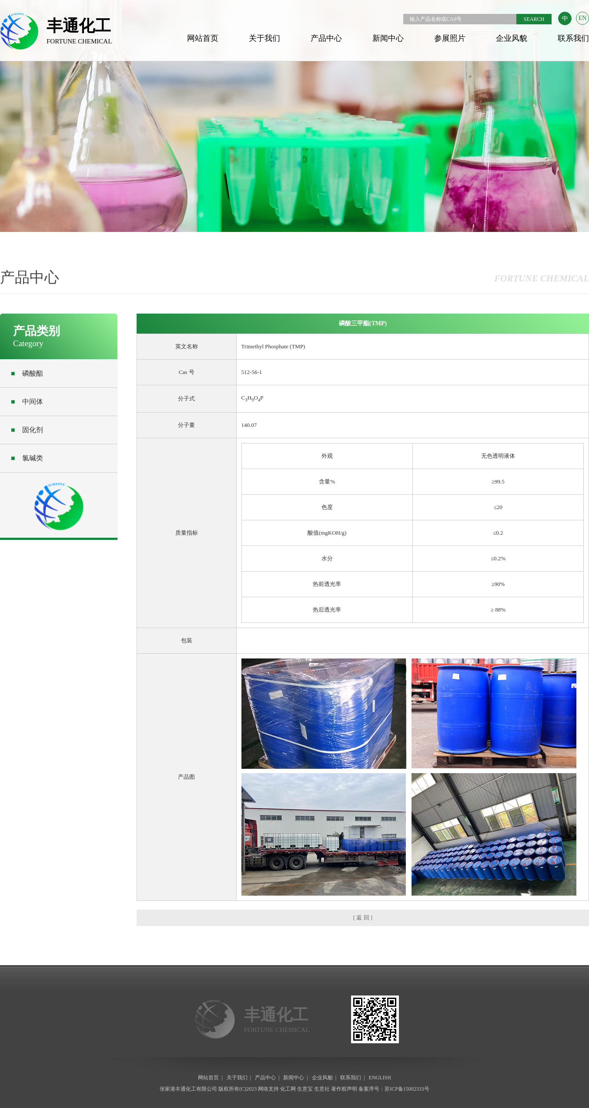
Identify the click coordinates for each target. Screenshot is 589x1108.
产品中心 (326, 38)
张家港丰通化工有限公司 (188, 1089)
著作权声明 (344, 1089)
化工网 (288, 1089)
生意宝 (305, 1089)
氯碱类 (27, 458)
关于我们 (264, 38)
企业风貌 (511, 38)
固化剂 (27, 429)
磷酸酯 (27, 373)
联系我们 (573, 38)
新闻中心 (388, 38)
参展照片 (449, 38)
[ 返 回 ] (362, 917)
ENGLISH (380, 1078)
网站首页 (202, 38)
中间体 (27, 401)
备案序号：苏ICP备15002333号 (393, 1089)
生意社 (322, 1089)
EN (583, 18)
